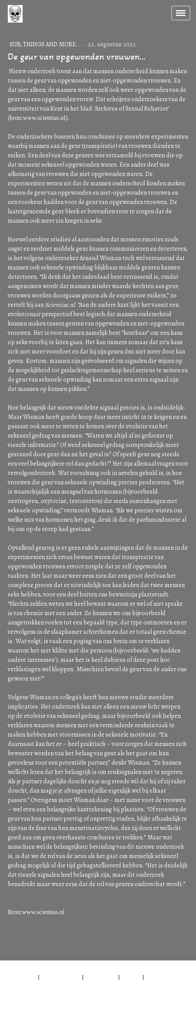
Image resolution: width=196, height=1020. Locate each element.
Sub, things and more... (46, 44)
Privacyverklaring (60, 976)
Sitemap (131, 976)
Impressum (23, 976)
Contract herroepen (40, 984)
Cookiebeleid (101, 976)
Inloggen (20, 1003)
